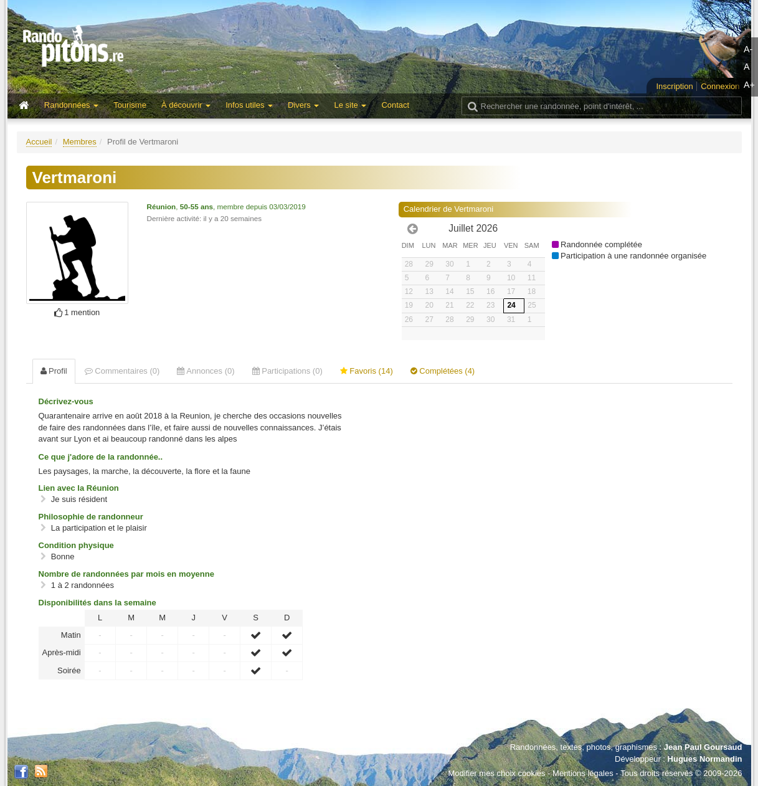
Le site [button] (350, 105)
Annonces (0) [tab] (205, 371)
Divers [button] (303, 105)
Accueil (39, 141)
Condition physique (76, 545)
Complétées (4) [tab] (442, 371)
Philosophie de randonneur (91, 517)
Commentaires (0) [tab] (122, 371)
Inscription (674, 86)
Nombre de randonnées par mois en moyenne (126, 574)
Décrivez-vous (66, 401)
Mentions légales (583, 773)
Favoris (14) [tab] (366, 371)
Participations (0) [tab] (287, 371)
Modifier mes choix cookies (496, 773)
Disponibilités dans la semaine (97, 603)
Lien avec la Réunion (79, 488)
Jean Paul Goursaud (703, 747)
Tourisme (129, 105)
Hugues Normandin (705, 759)
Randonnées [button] (71, 105)
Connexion (720, 86)
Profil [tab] (53, 371)
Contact (395, 105)
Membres (80, 141)
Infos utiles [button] (249, 105)
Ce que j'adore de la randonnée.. (101, 457)
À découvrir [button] (186, 105)
